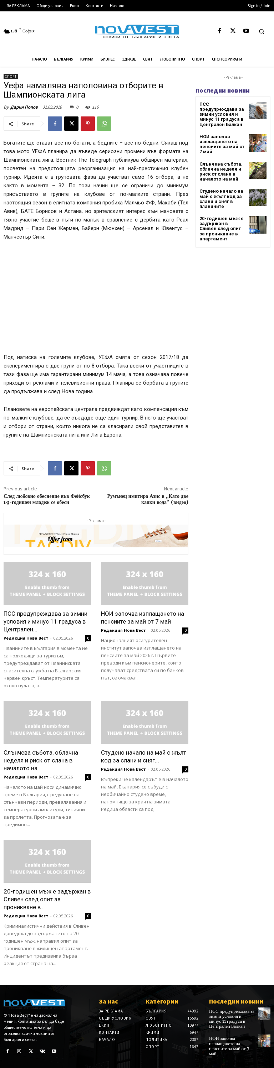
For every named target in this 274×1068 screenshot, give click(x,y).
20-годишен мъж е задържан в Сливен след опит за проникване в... (47, 899)
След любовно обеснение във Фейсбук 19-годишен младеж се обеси (47, 499)
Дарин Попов (24, 107)
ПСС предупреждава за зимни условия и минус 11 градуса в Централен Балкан (222, 111)
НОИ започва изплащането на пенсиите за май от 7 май (221, 137)
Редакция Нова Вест (26, 638)
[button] (261, 31)
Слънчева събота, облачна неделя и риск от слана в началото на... (41, 760)
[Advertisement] (96, 300)
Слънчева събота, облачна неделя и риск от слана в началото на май (219, 163)
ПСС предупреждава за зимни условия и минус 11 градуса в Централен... (45, 621)
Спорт (11, 76)
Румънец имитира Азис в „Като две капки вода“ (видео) (147, 499)
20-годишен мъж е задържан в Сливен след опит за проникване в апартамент (220, 219)
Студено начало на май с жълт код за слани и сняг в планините (219, 190)
